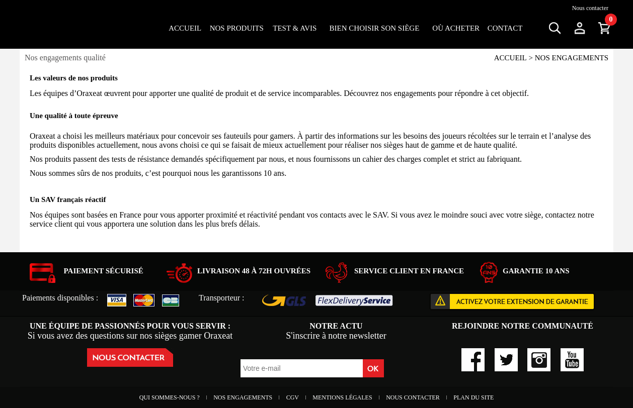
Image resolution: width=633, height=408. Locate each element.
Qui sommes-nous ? (170, 397)
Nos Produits (237, 28)
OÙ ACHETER (456, 28)
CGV (293, 397)
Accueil (185, 28)
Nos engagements (243, 397)
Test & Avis (294, 28)
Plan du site (473, 397)
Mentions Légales (342, 397)
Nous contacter (590, 8)
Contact (505, 28)
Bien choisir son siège (375, 28)
